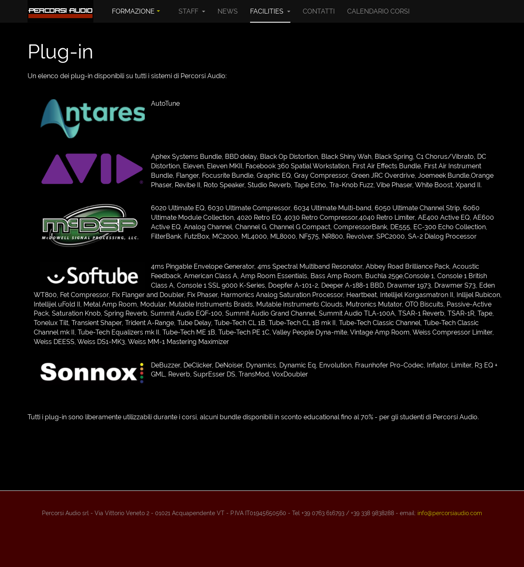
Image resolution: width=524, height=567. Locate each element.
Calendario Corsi (378, 11)
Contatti (319, 11)
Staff (192, 11)
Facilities (270, 11)
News (228, 11)
